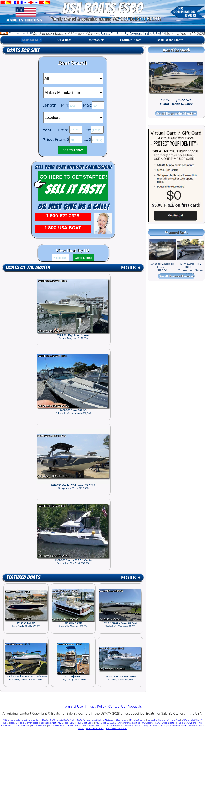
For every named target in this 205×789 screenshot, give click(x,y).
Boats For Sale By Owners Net (164, 720)
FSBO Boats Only (95, 728)
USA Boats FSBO (151, 722)
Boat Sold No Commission (24, 722)
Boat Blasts (122, 720)
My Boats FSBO (66, 722)
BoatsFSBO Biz (91, 725)
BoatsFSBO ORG (57, 725)
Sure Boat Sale (158, 725)
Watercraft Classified (129, 722)
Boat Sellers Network (103, 720)
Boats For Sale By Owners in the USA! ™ (132, 34)
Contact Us (116, 707)
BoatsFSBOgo (38, 725)
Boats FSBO (48, 720)
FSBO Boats (74, 725)
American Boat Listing (136, 725)
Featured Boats (130, 40)
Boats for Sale (31, 40)
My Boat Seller (138, 720)
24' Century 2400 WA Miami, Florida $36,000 (176, 102)
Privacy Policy (95, 707)
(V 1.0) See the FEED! (16, 33)
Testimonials (95, 40)
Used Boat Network (111, 725)
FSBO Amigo (83, 720)
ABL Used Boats (11, 720)
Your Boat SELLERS (105, 722)
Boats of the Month (170, 40)
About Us (135, 707)
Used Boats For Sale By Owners (179, 722)
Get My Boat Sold (176, 725)
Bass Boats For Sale (116, 728)
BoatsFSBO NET (65, 720)
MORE (131, 267)
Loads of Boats (22, 725)
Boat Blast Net (48, 722)
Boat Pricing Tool (31, 720)
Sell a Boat (64, 40)
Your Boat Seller (84, 722)
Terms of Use (73, 707)
